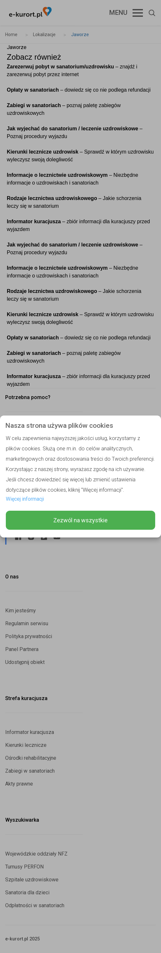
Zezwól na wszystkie (80, 520)
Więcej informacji (25, 499)
